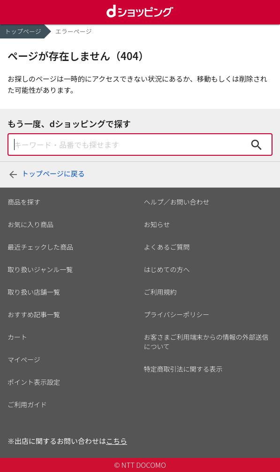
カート (17, 337)
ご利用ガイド (27, 404)
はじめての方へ (167, 269)
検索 (256, 144)
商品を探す (24, 201)
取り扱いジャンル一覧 (40, 269)
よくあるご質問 (167, 246)
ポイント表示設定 (34, 382)
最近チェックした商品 (40, 246)
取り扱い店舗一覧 (34, 292)
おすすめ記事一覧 (34, 314)
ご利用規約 (160, 292)
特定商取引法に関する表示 (183, 368)
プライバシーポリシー (177, 314)
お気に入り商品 (30, 224)
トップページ (23, 31)
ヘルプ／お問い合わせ (177, 201)
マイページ (24, 359)
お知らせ (157, 224)
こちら (116, 441)
